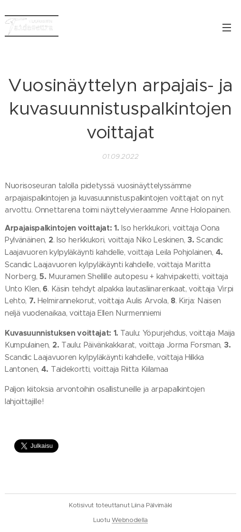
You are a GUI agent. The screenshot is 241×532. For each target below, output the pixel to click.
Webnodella (130, 520)
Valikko (226, 27)
